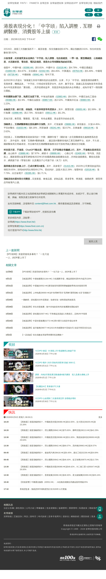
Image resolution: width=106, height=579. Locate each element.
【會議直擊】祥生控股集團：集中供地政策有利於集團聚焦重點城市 (50, 307)
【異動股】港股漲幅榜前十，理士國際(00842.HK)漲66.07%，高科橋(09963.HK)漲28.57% (58, 446)
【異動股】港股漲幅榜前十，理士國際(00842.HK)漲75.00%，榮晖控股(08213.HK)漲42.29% (59, 430)
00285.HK (30, 173)
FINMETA (34, 3)
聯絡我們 (98, 3)
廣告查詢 (20, 508)
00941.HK (38, 74)
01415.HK (69, 166)
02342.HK (44, 71)
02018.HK (90, 169)
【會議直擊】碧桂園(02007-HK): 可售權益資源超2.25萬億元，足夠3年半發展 (54, 314)
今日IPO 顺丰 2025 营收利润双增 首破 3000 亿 (55, 362)
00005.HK (81, 109)
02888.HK (17, 113)
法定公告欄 (9, 508)
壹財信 (66, 516)
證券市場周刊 (54, 516)
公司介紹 (30, 508)
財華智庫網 (13, 3)
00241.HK (55, 128)
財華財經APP (71, 3)
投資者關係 (52, 508)
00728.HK (13, 74)
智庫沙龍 (85, 3)
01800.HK (11, 71)
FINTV (23, 3)
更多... (94, 516)
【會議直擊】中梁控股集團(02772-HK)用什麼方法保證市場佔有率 (49, 321)
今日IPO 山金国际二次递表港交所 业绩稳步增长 (55, 398)
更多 (100, 417)
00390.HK (28, 67)
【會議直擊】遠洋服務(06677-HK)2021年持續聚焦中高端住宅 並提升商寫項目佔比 (56, 328)
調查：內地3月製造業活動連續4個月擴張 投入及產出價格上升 (62, 374)
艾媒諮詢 (18, 516)
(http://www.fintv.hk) (32, 230)
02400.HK (80, 153)
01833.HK (22, 128)
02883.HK (61, 96)
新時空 (33, 516)
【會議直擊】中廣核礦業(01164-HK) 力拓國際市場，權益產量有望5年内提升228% (56, 279)
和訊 (26, 516)
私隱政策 (83, 508)
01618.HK (62, 67)
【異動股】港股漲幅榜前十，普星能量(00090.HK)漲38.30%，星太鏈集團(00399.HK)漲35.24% (60, 475)
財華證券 (44, 3)
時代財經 (42, 516)
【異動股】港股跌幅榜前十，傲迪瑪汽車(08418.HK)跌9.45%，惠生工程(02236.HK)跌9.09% (59, 453)
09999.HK (55, 153)
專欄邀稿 (40, 508)
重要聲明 (73, 508)
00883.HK (85, 100)
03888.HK (24, 153)
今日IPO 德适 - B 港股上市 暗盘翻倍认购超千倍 (55, 351)
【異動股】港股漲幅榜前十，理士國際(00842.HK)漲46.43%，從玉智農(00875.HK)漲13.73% (59, 460)
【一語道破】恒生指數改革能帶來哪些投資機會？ (42, 335)
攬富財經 (85, 516)
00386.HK (11, 100)
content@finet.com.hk (45, 203)
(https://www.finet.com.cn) (31, 226)
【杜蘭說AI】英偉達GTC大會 (47, 386)
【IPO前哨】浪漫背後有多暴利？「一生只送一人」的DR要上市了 (49, 272)
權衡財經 (75, 516)
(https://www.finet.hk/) (24, 222)
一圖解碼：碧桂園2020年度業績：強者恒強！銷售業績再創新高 (48, 300)
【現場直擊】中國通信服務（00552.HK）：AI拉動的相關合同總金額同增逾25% (54, 482)
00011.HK (51, 113)
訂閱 (89, 10)
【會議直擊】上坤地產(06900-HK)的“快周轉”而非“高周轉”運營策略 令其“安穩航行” (56, 293)
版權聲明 (63, 508)
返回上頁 (93, 241)
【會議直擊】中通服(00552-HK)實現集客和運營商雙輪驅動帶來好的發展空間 (54, 286)
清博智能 (8, 516)
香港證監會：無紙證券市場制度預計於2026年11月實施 (43, 489)
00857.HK (47, 100)
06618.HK (89, 128)
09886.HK (70, 124)
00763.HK (78, 71)
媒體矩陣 (56, 3)
